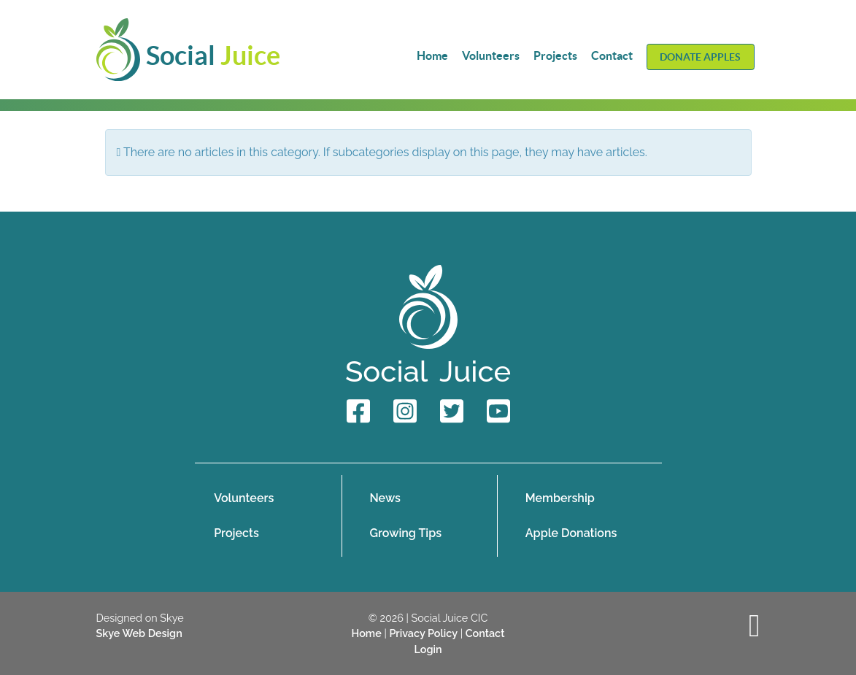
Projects (236, 533)
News (384, 498)
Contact (485, 633)
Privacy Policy (423, 633)
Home (367, 633)
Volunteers (244, 498)
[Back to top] (754, 633)
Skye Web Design (139, 633)
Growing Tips (405, 533)
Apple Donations (571, 533)
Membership (560, 498)
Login (428, 649)
